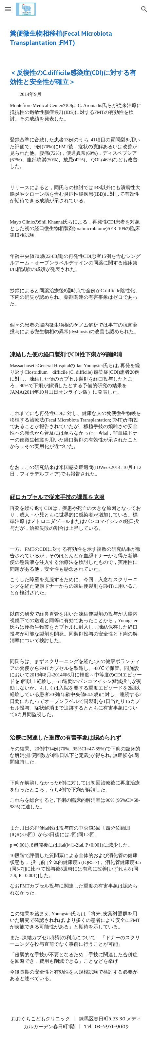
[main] (76, 38)
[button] (8, 9)
